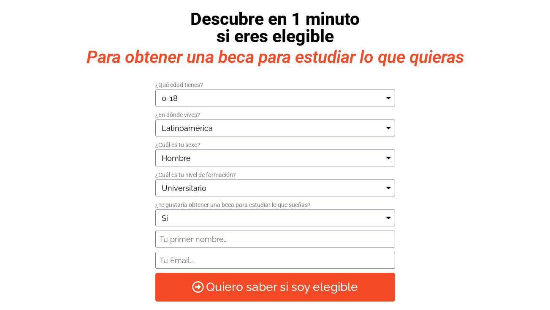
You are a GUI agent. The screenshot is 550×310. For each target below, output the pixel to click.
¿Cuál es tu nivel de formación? (195, 174)
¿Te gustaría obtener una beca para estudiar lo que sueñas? (233, 204)
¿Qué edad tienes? (179, 85)
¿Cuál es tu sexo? (177, 144)
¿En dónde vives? (177, 114)
